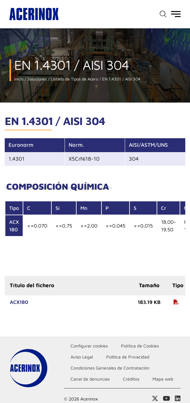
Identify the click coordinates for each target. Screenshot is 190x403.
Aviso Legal (82, 356)
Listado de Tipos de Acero (73, 79)
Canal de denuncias (90, 379)
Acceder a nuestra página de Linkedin (178, 398)
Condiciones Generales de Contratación (110, 367)
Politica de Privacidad (127, 356)
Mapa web (163, 379)
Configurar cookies (89, 345)
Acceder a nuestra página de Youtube (166, 398)
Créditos (131, 379)
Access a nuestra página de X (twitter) (155, 398)
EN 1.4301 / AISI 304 (121, 79)
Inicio (18, 79)
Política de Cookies (140, 345)
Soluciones (36, 79)
